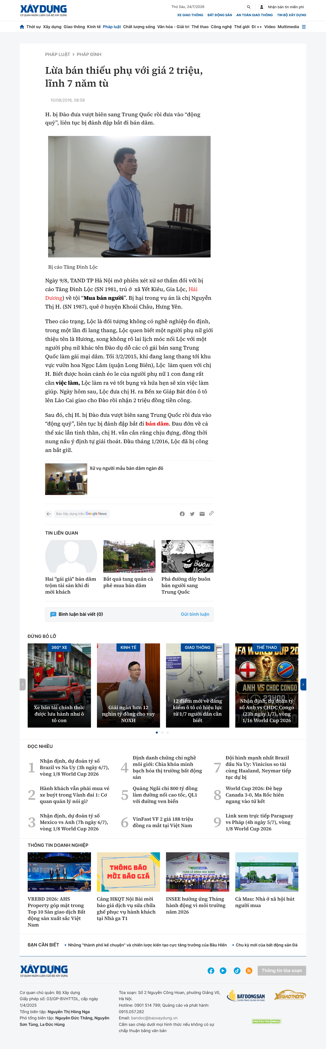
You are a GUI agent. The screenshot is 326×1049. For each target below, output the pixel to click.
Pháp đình (89, 54)
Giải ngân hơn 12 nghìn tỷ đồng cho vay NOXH (128, 714)
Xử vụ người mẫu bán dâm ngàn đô (126, 468)
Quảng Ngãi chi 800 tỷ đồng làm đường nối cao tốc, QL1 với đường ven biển (165, 794)
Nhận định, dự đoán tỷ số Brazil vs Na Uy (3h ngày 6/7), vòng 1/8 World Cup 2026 (74, 767)
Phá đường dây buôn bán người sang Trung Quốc (186, 585)
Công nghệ (221, 26)
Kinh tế (94, 26)
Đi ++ (257, 26)
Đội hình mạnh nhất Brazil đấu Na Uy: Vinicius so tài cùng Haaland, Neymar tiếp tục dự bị (258, 767)
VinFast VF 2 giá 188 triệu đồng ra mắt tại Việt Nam (163, 822)
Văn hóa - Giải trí (173, 26)
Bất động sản (220, 15)
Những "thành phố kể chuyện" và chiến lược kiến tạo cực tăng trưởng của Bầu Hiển (147, 944)
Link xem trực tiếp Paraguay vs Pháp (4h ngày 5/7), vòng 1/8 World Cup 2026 (259, 822)
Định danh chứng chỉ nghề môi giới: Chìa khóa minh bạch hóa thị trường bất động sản (167, 767)
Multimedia (288, 26)
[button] (157, 733)
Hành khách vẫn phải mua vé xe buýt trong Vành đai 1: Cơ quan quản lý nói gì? (74, 794)
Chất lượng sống (139, 26)
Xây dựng (52, 26)
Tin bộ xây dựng (291, 15)
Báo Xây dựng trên (81, 514)
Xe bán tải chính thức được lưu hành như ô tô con (59, 714)
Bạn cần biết (43, 945)
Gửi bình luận (195, 614)
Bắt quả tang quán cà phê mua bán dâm (128, 582)
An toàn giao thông (254, 15)
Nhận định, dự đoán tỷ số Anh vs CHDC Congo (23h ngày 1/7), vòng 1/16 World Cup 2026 (267, 711)
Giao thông (74, 26)
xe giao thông (190, 15)
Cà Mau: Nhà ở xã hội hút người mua (265, 902)
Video (269, 26)
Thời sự (33, 26)
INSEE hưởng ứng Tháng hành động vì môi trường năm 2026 (196, 905)
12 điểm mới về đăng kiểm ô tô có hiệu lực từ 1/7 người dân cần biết (197, 711)
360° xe (59, 647)
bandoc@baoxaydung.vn (154, 1017)
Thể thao (200, 26)
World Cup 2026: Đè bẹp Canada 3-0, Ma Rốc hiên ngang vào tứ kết (255, 794)
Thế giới (241, 26)
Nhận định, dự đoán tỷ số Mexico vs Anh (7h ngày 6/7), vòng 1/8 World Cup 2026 (74, 822)
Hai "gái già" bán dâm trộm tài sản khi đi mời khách (70, 585)
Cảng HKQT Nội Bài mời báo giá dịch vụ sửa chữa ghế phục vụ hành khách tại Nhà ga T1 (126, 909)
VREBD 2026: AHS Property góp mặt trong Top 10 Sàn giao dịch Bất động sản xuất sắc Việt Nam (56, 912)
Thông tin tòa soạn (282, 970)
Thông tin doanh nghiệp (58, 845)
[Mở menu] (303, 26)
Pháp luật (112, 26)
